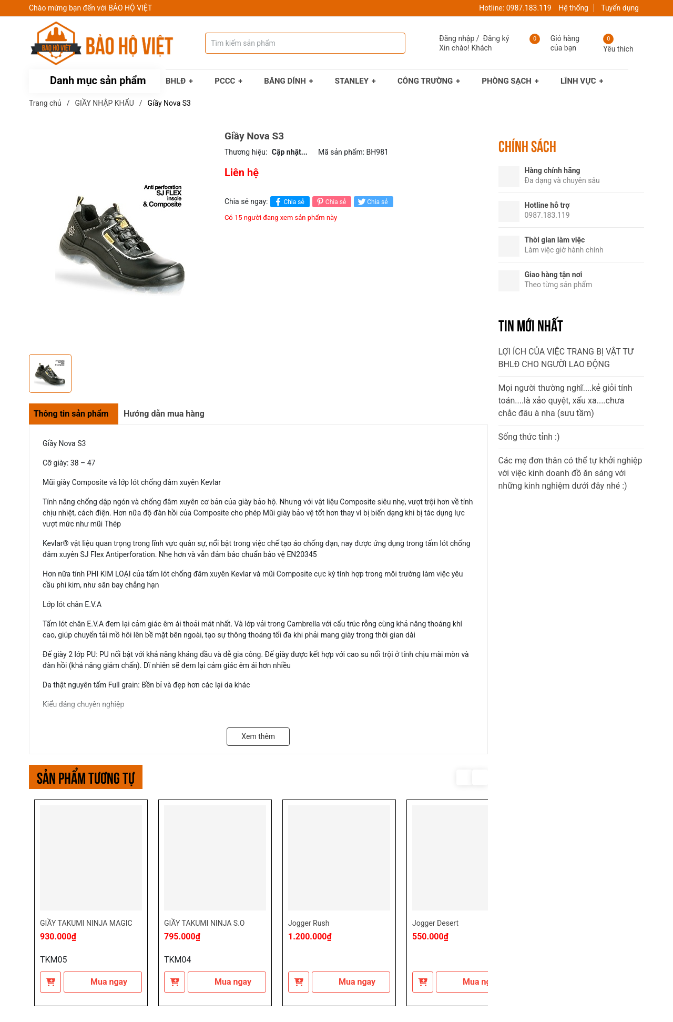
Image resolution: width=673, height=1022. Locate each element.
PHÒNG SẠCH (507, 81)
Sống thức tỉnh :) (529, 437)
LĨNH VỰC (578, 81)
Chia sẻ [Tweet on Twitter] (372, 202)
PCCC (225, 81)
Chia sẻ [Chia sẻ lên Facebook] (288, 202)
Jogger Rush (308, 923)
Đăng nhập (456, 38)
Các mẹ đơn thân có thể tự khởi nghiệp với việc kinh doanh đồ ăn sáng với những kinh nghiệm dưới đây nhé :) (570, 473)
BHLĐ (176, 81)
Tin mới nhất (530, 324)
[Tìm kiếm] (386, 43)
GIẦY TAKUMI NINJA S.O (204, 923)
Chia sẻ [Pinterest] (330, 202)
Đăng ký (496, 38)
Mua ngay (102, 982)
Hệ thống (573, 8)
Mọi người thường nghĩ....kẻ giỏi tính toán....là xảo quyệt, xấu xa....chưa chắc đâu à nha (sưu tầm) (565, 400)
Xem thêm (258, 736)
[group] (121, 239)
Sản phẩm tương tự (86, 776)
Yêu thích (618, 49)
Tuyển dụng (620, 8)
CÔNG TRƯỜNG (425, 81)
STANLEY (352, 81)
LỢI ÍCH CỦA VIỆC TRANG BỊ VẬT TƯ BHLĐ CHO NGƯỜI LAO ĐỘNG (566, 358)
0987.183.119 (529, 8)
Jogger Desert (435, 923)
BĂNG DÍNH (285, 81)
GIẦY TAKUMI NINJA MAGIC (86, 923)
